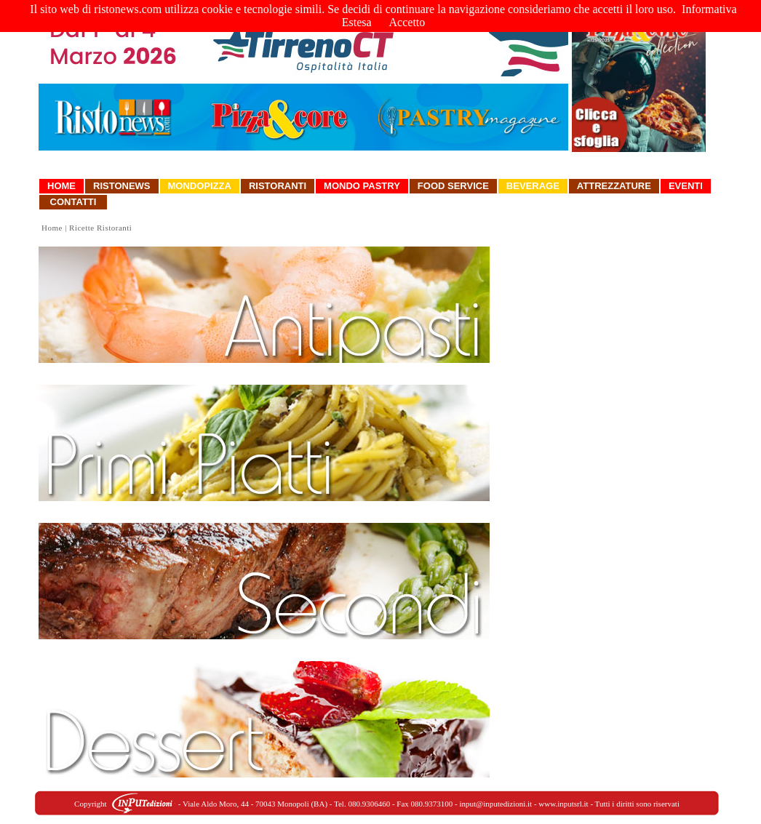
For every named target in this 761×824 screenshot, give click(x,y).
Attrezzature (614, 185)
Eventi (686, 185)
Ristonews (122, 185)
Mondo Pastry (362, 185)
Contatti (73, 201)
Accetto (407, 22)
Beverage (532, 185)
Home (61, 185)
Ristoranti (277, 185)
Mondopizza (199, 185)
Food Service (453, 185)
